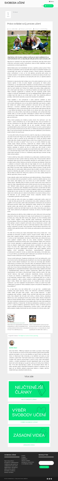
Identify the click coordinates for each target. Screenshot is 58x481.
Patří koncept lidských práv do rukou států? (16, 322)
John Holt (14, 29)
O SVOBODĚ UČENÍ (26, 464)
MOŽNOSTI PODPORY (27, 462)
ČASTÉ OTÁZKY (25, 460)
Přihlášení (48, 5)
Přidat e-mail (44, 467)
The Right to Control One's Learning (28, 335)
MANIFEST (24, 459)
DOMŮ (23, 455)
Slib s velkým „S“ (32, 322)
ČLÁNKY (23, 457)
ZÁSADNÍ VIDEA (29, 445)
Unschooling (43, 29)
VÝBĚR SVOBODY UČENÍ (29, 422)
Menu (51, 1)
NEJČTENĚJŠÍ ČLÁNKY (29, 399)
